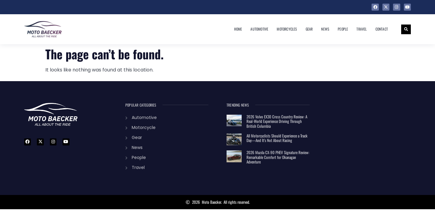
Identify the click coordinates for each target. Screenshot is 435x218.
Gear (309, 28)
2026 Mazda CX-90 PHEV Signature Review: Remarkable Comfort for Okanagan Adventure (277, 157)
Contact (381, 28)
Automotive (259, 28)
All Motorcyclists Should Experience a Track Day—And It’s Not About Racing (277, 138)
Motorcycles (287, 28)
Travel (361, 28)
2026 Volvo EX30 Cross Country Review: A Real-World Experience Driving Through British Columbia (276, 121)
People (343, 28)
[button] (406, 29)
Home (238, 28)
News (325, 28)
